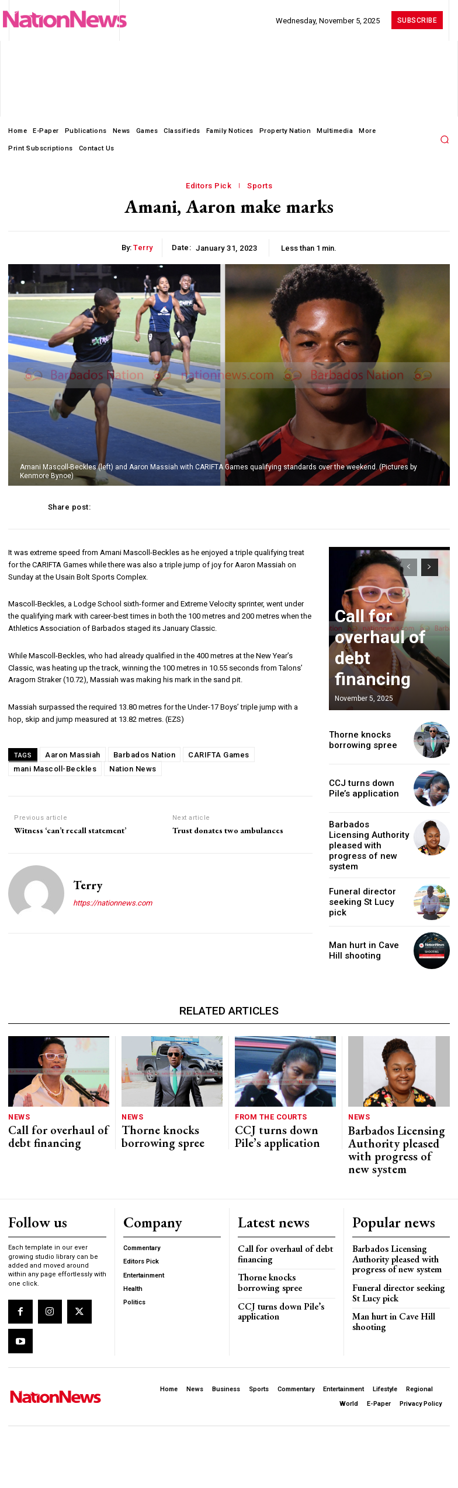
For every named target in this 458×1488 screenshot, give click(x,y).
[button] (444, 139)
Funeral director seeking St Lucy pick (365, 887)
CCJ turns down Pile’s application (366, 789)
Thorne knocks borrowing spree (358, 740)
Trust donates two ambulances (227, 831)
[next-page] (429, 567)
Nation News (133, 768)
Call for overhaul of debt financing (52, 1114)
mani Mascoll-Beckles (54, 768)
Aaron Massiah (72, 754)
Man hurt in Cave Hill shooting (387, 1268)
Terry (143, 247)
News (18, 1100)
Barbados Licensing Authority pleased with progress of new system (367, 838)
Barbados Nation (144, 754)
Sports (259, 186)
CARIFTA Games (218, 754)
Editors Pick (208, 186)
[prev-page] (408, 567)
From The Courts (267, 1100)
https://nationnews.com (112, 903)
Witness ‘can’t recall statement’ (70, 831)
